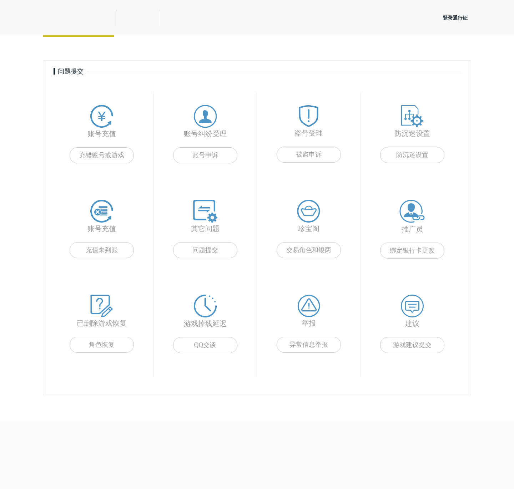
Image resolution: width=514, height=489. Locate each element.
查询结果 (221, 48)
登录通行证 (455, 18)
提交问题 (78, 48)
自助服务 (149, 48)
